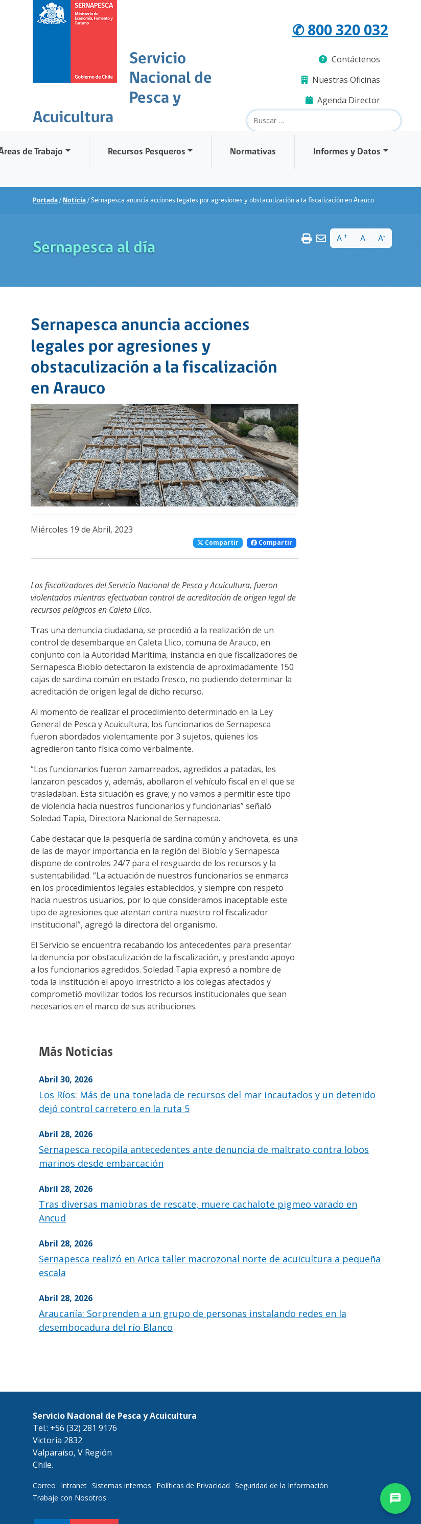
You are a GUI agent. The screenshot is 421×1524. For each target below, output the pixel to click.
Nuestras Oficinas (340, 79)
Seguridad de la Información (281, 1485)
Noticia (74, 200)
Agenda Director (343, 100)
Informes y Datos (347, 152)
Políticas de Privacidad (193, 1485)
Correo (44, 1485)
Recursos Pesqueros (146, 152)
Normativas (253, 152)
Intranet (74, 1485)
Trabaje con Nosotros (69, 1498)
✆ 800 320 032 (340, 29)
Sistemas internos (121, 1485)
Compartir (218, 542)
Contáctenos (349, 59)
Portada (45, 200)
